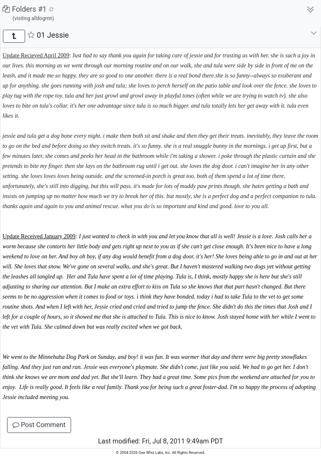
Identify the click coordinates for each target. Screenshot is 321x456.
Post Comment (39, 425)
